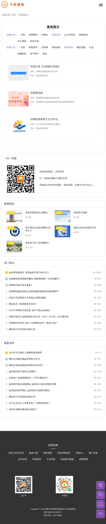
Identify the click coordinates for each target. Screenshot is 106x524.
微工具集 (93, 453)
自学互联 (22, 459)
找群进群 (47, 453)
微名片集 (33, 453)
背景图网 (83, 459)
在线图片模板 (67, 459)
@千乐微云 (57, 515)
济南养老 (36, 459)
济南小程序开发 (16, 453)
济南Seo (79, 453)
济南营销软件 (64, 453)
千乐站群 (50, 459)
